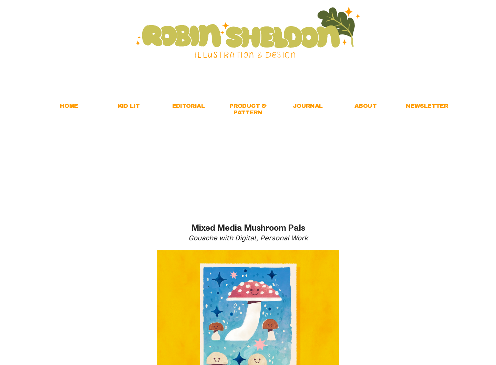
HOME (69, 106)
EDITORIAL (188, 106)
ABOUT (365, 106)
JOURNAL (308, 106)
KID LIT (129, 106)
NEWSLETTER (427, 106)
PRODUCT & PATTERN (248, 109)
